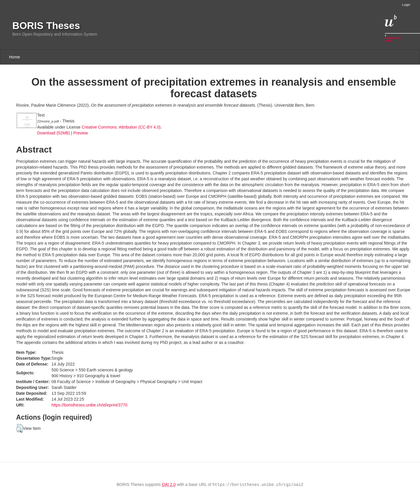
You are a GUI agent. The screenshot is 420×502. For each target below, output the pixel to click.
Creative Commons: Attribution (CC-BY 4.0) (121, 127)
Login (406, 4)
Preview (80, 133)
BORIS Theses (46, 25)
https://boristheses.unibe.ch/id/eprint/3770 (89, 405)
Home (14, 57)
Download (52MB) (53, 133)
